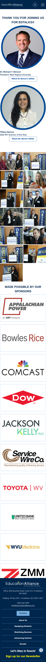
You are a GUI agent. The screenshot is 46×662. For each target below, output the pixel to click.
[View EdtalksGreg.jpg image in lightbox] (34, 217)
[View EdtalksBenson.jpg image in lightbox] (34, 254)
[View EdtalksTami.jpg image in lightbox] (11, 273)
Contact (23, 613)
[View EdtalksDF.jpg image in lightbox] (34, 235)
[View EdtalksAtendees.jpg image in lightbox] (11, 217)
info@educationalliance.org (23, 606)
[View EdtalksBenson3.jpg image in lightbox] (11, 254)
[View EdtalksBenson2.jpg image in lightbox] (34, 161)
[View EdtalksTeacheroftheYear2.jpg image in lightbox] (11, 180)
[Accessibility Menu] (41, 650)
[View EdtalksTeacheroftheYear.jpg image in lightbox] (11, 235)
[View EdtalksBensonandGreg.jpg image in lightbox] (34, 198)
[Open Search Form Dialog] (35, 5)
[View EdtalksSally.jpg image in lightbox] (11, 198)
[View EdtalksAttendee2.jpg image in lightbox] (34, 180)
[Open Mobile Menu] (42, 4)
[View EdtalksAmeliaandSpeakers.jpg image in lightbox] (11, 161)
